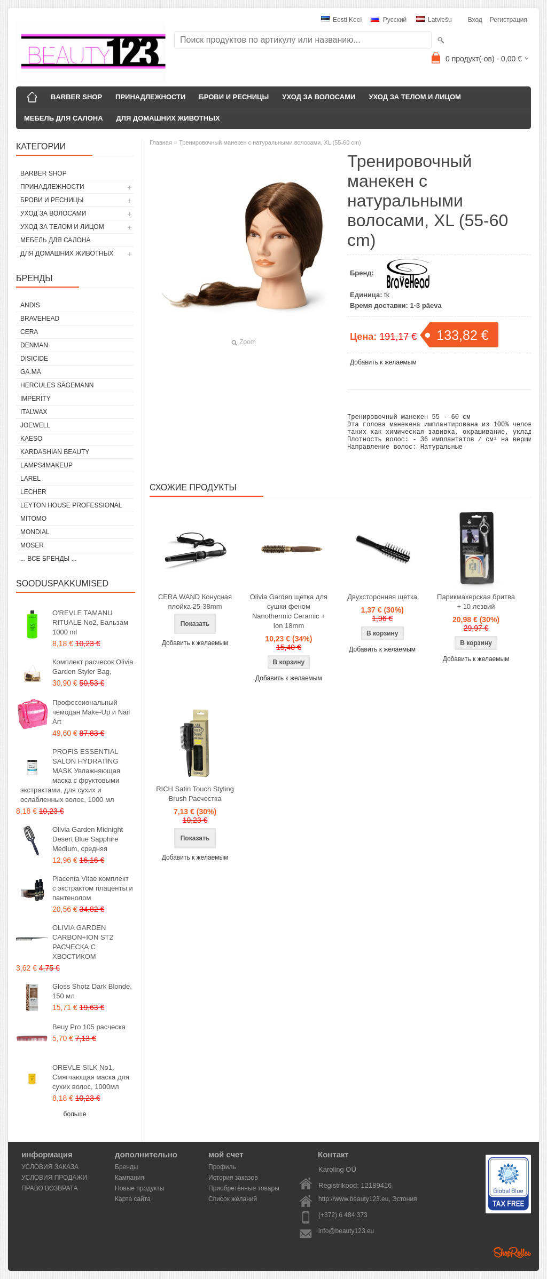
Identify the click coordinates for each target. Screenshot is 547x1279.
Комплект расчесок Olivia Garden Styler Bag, (93, 667)
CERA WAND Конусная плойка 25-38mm (195, 611)
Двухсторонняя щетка (382, 606)
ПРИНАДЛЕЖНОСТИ (150, 97)
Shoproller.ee (512, 1252)
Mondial (35, 532)
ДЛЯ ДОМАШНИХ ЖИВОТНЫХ (168, 118)
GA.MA (30, 372)
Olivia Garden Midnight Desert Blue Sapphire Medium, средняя (87, 839)
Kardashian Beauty (54, 452)
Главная (161, 142)
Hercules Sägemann (56, 385)
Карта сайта (133, 1199)
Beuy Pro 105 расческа (89, 1027)
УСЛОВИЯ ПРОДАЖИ (54, 1177)
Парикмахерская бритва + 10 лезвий (476, 611)
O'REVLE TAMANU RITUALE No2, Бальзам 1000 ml (90, 622)
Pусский (389, 19)
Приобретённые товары (243, 1188)
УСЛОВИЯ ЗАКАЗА (50, 1167)
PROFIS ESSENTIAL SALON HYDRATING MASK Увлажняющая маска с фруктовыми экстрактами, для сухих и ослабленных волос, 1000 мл (70, 776)
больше (75, 1114)
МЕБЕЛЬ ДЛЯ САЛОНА (63, 118)
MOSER (32, 545)
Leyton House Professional (71, 505)
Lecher (33, 492)
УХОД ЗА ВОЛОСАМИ (318, 97)
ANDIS (30, 305)
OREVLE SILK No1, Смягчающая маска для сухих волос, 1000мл (90, 1077)
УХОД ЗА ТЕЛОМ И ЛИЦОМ (415, 97)
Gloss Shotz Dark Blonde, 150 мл (92, 991)
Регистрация (508, 19)
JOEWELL (35, 425)
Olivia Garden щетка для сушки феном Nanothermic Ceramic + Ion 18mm (288, 620)
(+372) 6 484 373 (343, 1215)
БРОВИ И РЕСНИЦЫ (234, 97)
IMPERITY (35, 398)
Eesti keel (341, 19)
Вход (475, 19)
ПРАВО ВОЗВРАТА (49, 1188)
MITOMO (33, 518)
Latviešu (434, 19)
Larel (30, 478)
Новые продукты (139, 1188)
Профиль (222, 1167)
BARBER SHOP (76, 97)
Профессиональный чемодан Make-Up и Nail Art (91, 712)
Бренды (126, 1167)
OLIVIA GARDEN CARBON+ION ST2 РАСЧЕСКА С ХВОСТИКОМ (82, 942)
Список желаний (232, 1199)
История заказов (233, 1177)
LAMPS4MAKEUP (46, 465)
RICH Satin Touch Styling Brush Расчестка (195, 803)
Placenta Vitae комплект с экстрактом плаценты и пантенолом (92, 888)
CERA (29, 332)
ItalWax (33, 412)
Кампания (129, 1177)
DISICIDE (34, 358)
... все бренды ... (48, 558)
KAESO (31, 438)
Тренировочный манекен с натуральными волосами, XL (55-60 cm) (270, 142)
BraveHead (39, 318)
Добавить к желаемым (383, 362)
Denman (34, 345)
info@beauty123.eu (346, 1231)
